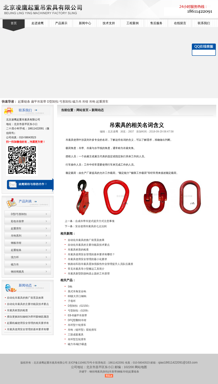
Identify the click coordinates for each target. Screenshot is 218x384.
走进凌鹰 (37, 23)
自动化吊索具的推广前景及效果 (86, 240)
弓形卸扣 (65, 101)
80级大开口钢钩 (77, 296)
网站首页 (82, 110)
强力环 (15, 257)
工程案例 (132, 23)
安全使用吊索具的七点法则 (91, 226)
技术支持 (109, 23)
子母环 (72, 301)
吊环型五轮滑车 (77, 339)
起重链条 (24, 101)
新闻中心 (85, 23)
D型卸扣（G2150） (79, 305)
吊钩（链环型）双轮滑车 (82, 329)
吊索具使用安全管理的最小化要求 (87, 259)
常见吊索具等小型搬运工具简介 (86, 268)
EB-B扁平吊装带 (77, 315)
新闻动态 (98, 110)
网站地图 (141, 367)
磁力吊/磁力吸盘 (77, 344)
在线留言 (180, 23)
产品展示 (61, 23)
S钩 (70, 286)
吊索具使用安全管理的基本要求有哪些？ (91, 254)
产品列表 (25, 201)
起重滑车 (102, 101)
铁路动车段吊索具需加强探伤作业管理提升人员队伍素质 (100, 264)
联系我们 (204, 23)
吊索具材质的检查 (78, 249)
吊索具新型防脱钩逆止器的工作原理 (89, 273)
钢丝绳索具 (17, 271)
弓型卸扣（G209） (79, 310)
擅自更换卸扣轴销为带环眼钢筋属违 (28, 316)
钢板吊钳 (16, 242)
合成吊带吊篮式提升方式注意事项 (94, 221)
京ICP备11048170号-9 (81, 362)
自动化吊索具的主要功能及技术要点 (89, 244)
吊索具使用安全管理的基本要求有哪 (28, 329)
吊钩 (92, 101)
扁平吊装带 (38, 101)
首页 (14, 23)
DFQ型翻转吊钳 (77, 320)
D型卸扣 (52, 101)
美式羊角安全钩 (77, 291)
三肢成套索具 (75, 334)
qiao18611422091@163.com (178, 362)
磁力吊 (77, 101)
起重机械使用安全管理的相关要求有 (28, 323)
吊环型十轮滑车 (77, 324)
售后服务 (156, 23)
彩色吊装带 (17, 221)
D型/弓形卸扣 (19, 214)
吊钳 (85, 101)
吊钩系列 (16, 235)
